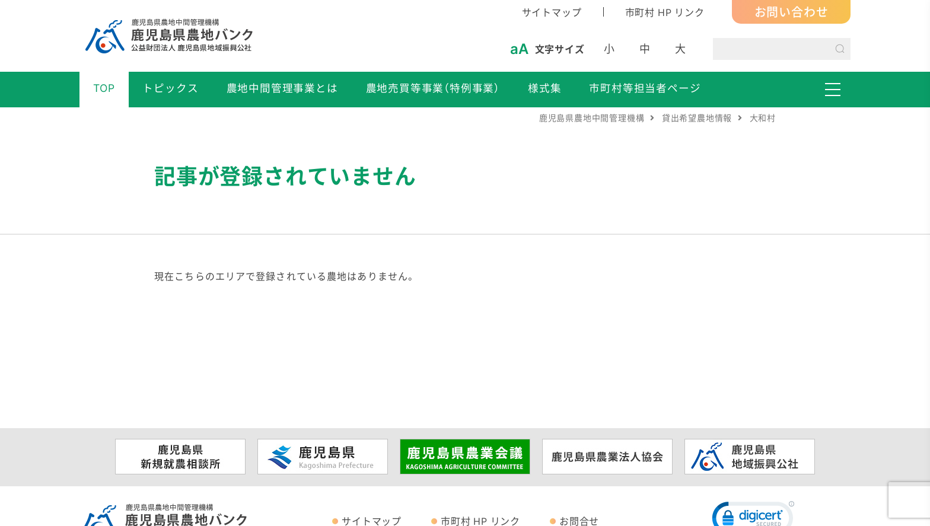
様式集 (544, 87)
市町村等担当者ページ (644, 87)
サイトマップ (552, 12)
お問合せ (579, 520)
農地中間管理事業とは (282, 87)
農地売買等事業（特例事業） (433, 87)
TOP (103, 87)
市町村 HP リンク (665, 12)
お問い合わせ (791, 11)
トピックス (170, 87)
